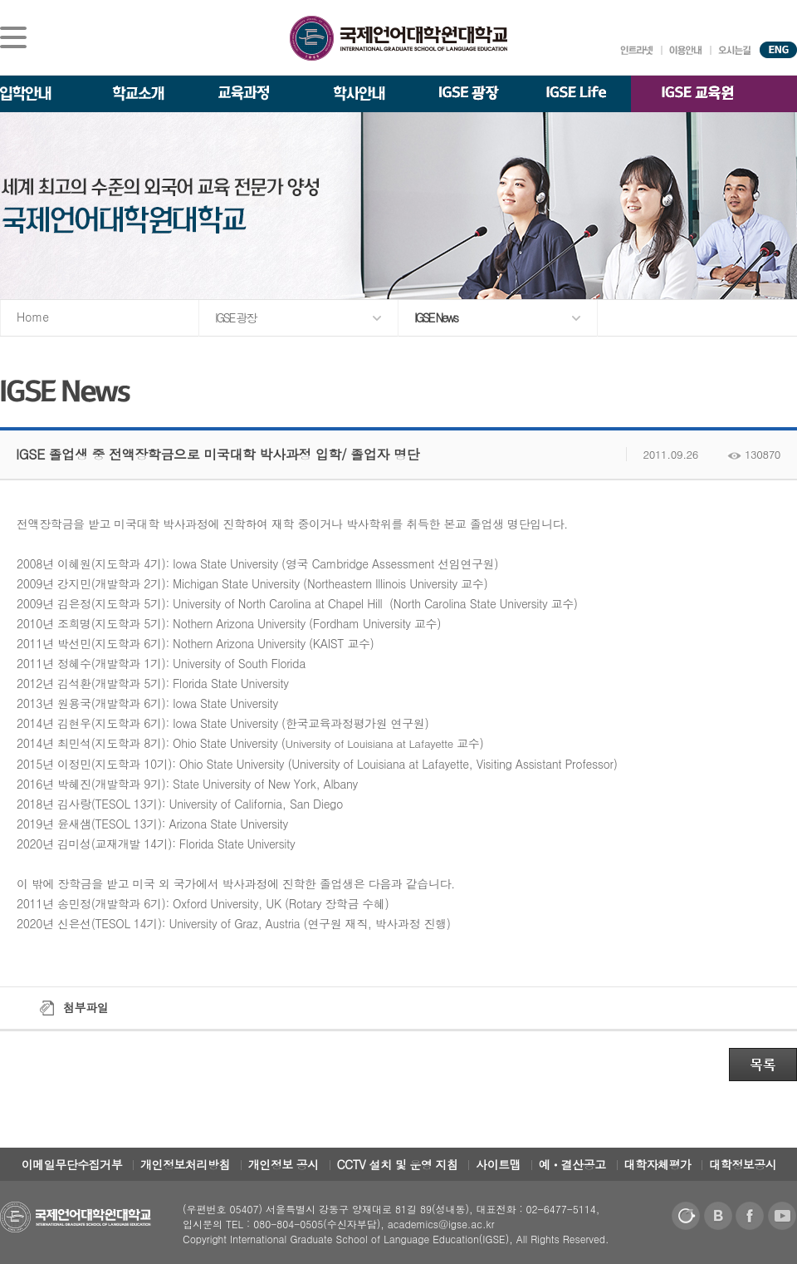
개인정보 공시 (283, 1164)
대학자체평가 (658, 1164)
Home (33, 316)
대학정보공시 (742, 1164)
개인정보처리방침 (185, 1164)
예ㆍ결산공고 (572, 1164)
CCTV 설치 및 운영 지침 (397, 1164)
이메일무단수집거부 (72, 1164)
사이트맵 (498, 1164)
